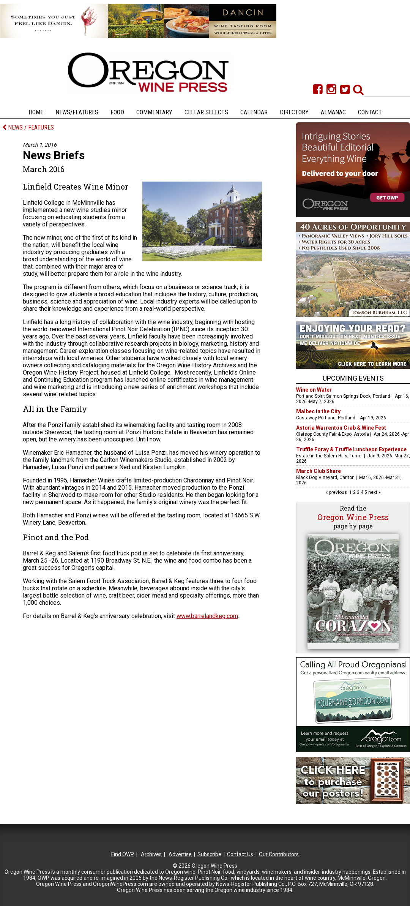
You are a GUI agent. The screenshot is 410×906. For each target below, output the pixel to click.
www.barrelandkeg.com (207, 616)
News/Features (76, 112)
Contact (370, 112)
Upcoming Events (353, 378)
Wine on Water (314, 390)
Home (35, 112)
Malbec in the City (318, 411)
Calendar (254, 112)
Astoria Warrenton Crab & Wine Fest (341, 428)
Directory (294, 112)
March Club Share (318, 471)
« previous (337, 492)
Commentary (154, 112)
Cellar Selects (206, 112)
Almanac (333, 112)
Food (117, 112)
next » (374, 492)
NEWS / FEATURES (28, 127)
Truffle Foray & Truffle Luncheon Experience (351, 449)
